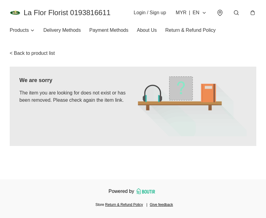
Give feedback (161, 205)
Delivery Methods (62, 30)
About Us (147, 30)
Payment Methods (108, 30)
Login (150, 12)
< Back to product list (32, 53)
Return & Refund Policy (190, 30)
